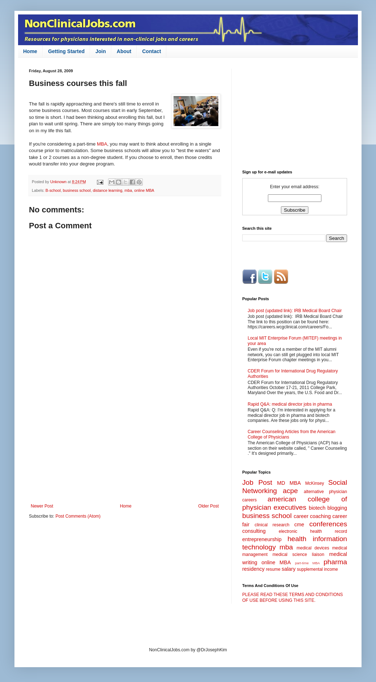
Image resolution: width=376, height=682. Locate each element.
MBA (102, 144)
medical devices (312, 548)
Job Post (257, 482)
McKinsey (314, 483)
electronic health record (313, 531)
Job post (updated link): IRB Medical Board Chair (295, 310)
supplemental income (317, 569)
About (124, 51)
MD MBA (289, 483)
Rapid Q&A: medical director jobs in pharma (290, 404)
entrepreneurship (262, 539)
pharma (335, 562)
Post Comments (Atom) (78, 516)
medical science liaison (298, 554)
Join (100, 51)
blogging (337, 508)
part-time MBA (307, 563)
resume (273, 569)
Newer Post (42, 506)
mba (128, 190)
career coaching (312, 516)
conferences (328, 524)
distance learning (108, 190)
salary (288, 569)
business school (77, 190)
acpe (290, 491)
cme (299, 524)
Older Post (208, 506)
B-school (53, 190)
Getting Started (66, 51)
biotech (317, 508)
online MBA (144, 190)
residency (253, 569)
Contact (151, 51)
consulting (254, 531)
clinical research (272, 524)
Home (30, 51)
